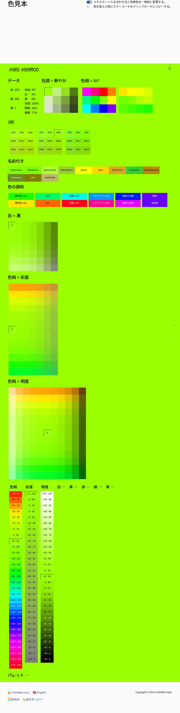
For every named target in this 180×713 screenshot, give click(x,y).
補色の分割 (128, 196)
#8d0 (86, 149)
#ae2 (13, 141)
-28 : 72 (31, 546)
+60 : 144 (16, 582)
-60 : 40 (31, 600)
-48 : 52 (31, 576)
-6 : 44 (47, 594)
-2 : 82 (15, 535)
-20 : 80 (31, 535)
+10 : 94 (15, 558)
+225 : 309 (15, 647)
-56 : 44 (31, 594)
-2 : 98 (31, 499)
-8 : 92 (31, 517)
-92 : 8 (31, 647)
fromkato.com (18, 692)
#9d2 (41, 149)
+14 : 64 (47, 546)
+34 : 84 (47, 517)
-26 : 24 (47, 623)
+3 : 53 (47, 564)
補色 (154, 196)
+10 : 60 (47, 552)
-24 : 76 (31, 541)
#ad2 (13, 149)
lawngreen (33, 170)
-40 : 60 (31, 564)
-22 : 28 (47, 617)
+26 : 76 (47, 529)
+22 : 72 (47, 535)
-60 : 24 (16, 499)
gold (100, 170)
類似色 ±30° (21, 196)
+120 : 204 (15, 606)
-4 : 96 (31, 511)
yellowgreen (66, 170)
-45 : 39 (16, 505)
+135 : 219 (15, 612)
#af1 (22, 132)
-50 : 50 (31, 582)
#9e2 (41, 141)
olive (33, 177)
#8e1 (78, 141)
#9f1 (50, 132)
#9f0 (58, 132)
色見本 (14, 699)
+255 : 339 (15, 659)
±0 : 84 (15, 541)
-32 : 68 (31, 552)
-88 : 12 (31, 641)
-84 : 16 (31, 635)
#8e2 (69, 141)
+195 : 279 (15, 635)
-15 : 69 (16, 517)
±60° (47, 196)
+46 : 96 (47, 499)
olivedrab (16, 177)
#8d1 (78, 149)
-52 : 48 (31, 588)
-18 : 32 (47, 612)
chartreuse (16, 170)
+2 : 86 (15, 546)
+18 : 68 (47, 541)
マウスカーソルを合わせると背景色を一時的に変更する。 (130, 2)
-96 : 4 (31, 653)
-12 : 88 (31, 523)
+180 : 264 (15, 629)
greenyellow (50, 170)
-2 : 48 (47, 582)
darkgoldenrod (151, 170)
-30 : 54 (16, 511)
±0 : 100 (31, 493)
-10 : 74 (16, 523)
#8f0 (86, 132)
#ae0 (30, 141)
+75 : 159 (16, 588)
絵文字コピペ (32, 699)
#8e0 (86, 141)
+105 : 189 (15, 600)
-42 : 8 (47, 647)
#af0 (30, 132)
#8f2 (69, 132)
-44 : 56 (31, 570)
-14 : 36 (47, 606)
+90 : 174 (16, 594)
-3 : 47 (47, 588)
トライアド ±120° (101, 196)
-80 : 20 (31, 629)
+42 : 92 (47, 505)
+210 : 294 (15, 641)
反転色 (154, 203)
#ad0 (30, 149)
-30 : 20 (47, 629)
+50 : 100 (47, 493)
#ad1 (21, 149)
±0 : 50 (47, 576)
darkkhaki (50, 177)
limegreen (134, 170)
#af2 (13, 132)
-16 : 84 (31, 529)
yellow (83, 170)
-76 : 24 (31, 623)
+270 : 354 (15, 665)
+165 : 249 (15, 623)
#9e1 (50, 141)
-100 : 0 (31, 659)
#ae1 (21, 141)
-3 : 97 (31, 505)
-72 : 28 (31, 617)
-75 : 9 (15, 493)
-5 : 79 (15, 529)
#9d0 (58, 149)
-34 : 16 (47, 635)
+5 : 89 (15, 552)
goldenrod (117, 170)
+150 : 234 (15, 617)
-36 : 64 (31, 558)
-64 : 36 (31, 606)
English (39, 692)
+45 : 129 (16, 576)
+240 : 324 (15, 653)
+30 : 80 (47, 523)
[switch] (89, 2)
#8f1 (78, 132)
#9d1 (50, 149)
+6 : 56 (47, 558)
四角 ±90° (74, 196)
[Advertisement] (90, 37)
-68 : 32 (31, 612)
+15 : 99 (15, 564)
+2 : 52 (47, 570)
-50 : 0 (47, 659)
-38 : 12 (47, 641)
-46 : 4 (47, 653)
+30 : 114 (16, 570)
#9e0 (58, 141)
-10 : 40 (47, 600)
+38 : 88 (47, 511)
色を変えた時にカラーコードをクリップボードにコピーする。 (133, 6)
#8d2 (69, 149)
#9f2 (41, 132)
